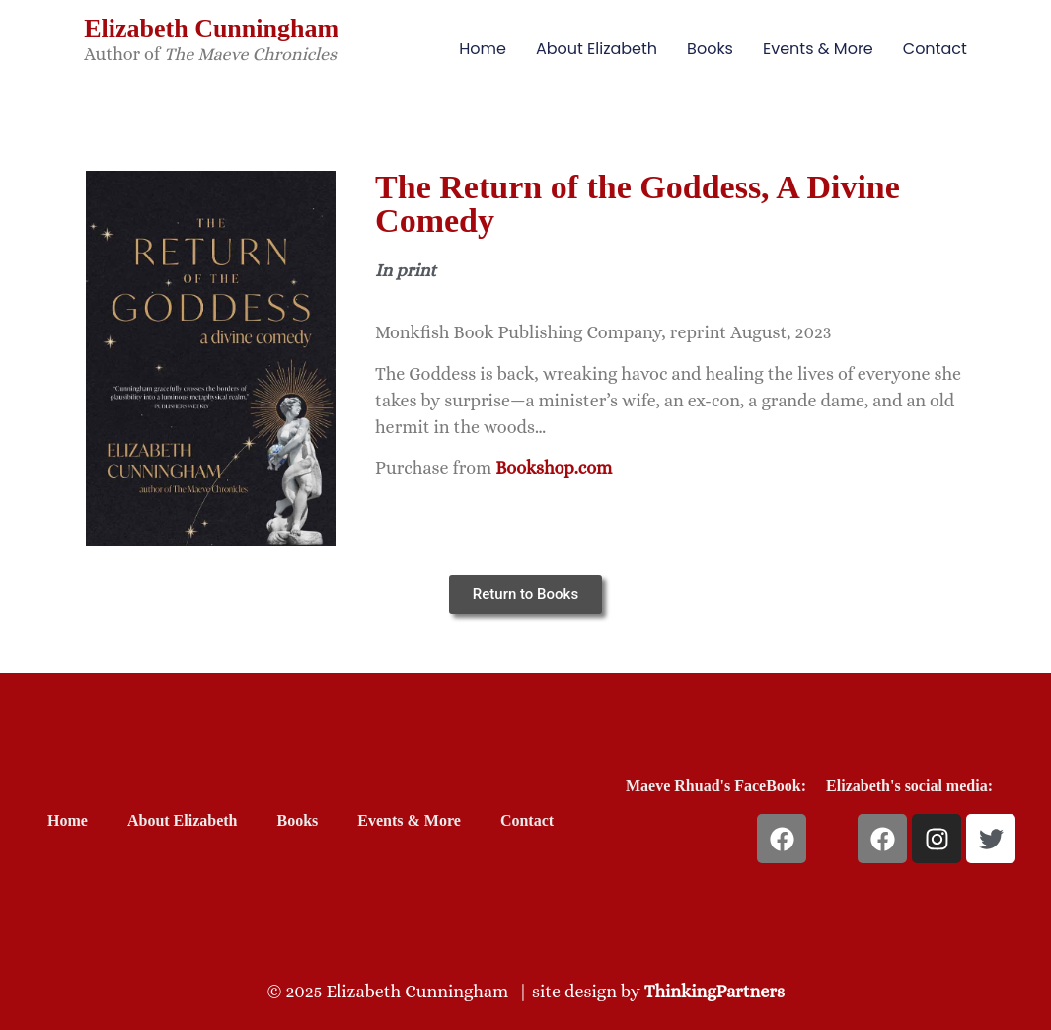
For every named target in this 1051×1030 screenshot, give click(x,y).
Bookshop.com (553, 468)
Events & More (818, 48)
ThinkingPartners (714, 991)
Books (710, 48)
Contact (935, 48)
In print (405, 270)
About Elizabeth (596, 48)
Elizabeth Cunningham (211, 28)
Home (482, 48)
